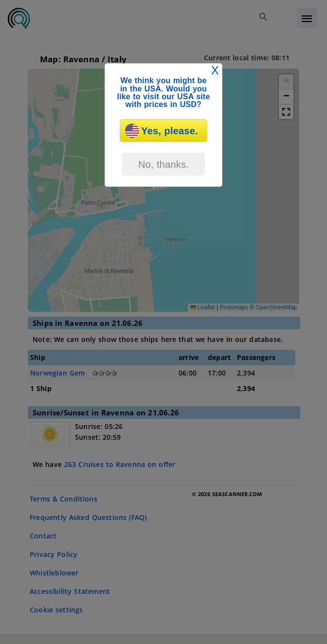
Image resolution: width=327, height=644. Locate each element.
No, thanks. (163, 164)
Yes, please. (161, 131)
